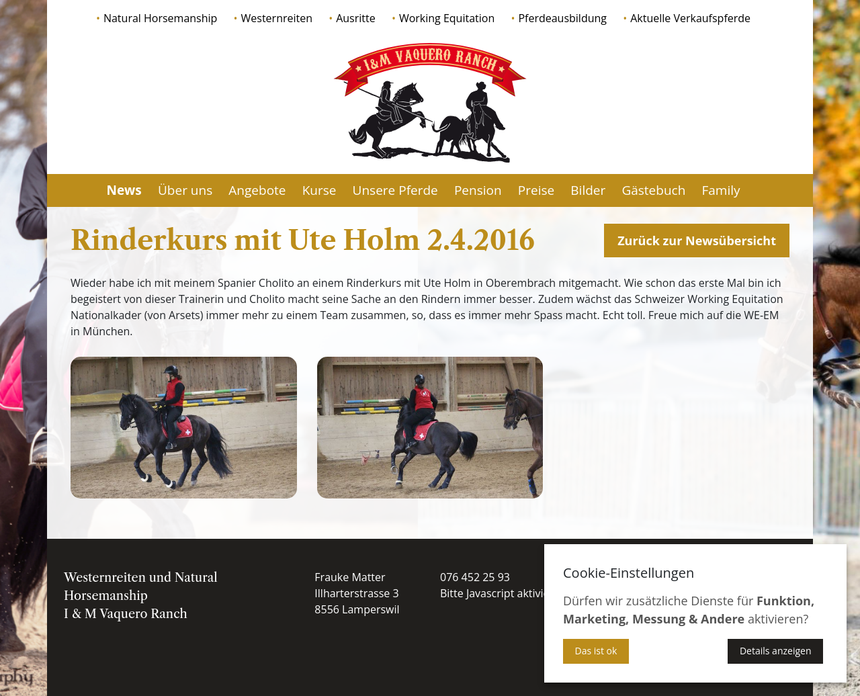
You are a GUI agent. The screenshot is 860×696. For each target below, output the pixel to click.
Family (720, 190)
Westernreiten (276, 18)
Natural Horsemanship (160, 18)
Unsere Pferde (395, 190)
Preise (536, 190)
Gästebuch (653, 190)
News (123, 190)
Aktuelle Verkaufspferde (690, 18)
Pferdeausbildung (562, 18)
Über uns (185, 190)
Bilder (587, 190)
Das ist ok (596, 650)
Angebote (257, 190)
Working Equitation (446, 18)
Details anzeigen (776, 650)
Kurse (319, 190)
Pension (478, 190)
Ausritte (356, 18)
